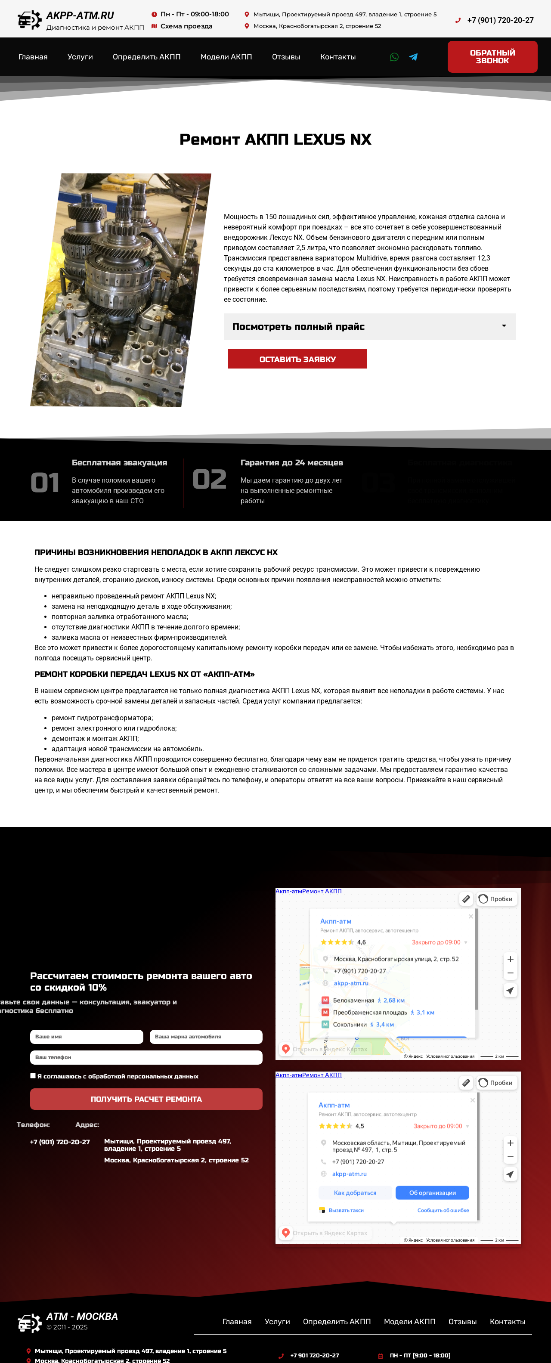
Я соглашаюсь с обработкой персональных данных (117, 1068)
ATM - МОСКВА (82, 1307)
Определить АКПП (147, 52)
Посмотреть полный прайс (298, 319)
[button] (370, 319)
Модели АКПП (226, 52)
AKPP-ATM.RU (80, 15)
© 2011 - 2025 (66, 1318)
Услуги (80, 52)
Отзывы (286, 52)
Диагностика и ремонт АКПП (95, 27)
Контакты (338, 52)
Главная (33, 52)
